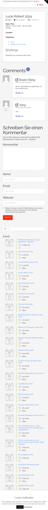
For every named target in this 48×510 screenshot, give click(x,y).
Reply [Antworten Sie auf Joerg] (19, 116)
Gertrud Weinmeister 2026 (28, 262)
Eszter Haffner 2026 (25, 273)
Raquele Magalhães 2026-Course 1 (31, 373)
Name (7, 174)
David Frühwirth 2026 (26, 283)
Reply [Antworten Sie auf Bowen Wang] (19, 93)
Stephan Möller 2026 (26, 350)
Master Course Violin (18, 44)
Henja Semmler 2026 (26, 475)
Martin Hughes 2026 (25, 394)
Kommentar (11, 144)
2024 (12, 42)
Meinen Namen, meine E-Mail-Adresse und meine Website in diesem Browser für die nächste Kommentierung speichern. (24, 210)
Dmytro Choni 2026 (25, 304)
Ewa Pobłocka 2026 (25, 252)
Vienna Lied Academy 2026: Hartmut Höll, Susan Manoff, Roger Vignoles (31, 442)
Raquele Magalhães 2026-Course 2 (31, 415)
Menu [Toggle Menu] (40, 5)
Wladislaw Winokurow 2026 (28, 465)
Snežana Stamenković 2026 (28, 405)
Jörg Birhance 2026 (25, 384)
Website (8, 197)
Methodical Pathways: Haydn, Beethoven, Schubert (29, 241)
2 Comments (33, 20)
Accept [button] (20, 507)
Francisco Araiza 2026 (26, 294)
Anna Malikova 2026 (25, 455)
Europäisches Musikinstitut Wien (21, 1)
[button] (46, 2)
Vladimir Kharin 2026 (26, 486)
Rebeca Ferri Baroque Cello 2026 (30, 327)
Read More (28, 507)
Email (7, 186)
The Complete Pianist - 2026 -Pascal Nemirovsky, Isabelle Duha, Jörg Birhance (31, 428)
